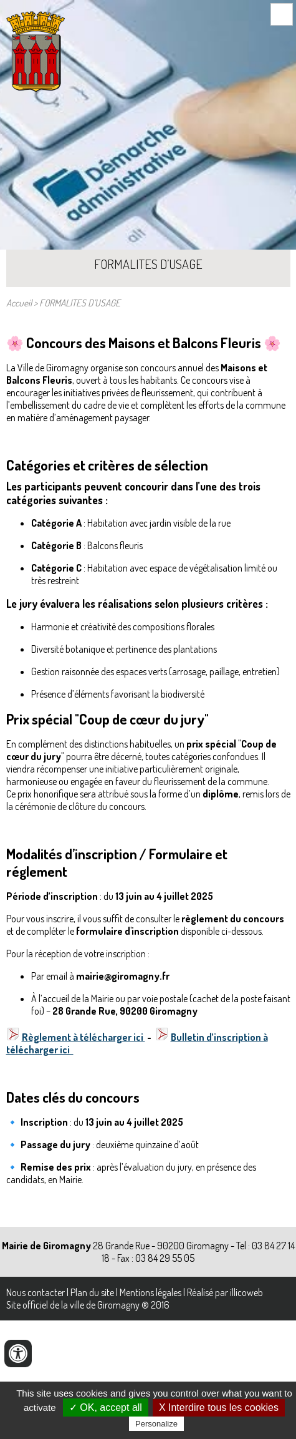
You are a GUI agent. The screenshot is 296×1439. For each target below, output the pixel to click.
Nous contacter (35, 1292)
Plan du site (92, 1292)
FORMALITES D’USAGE (79, 302)
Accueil (19, 302)
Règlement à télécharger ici (83, 1037)
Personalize (156, 1423)
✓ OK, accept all (105, 1407)
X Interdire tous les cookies (219, 1407)
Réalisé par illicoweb (225, 1292)
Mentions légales (150, 1292)
